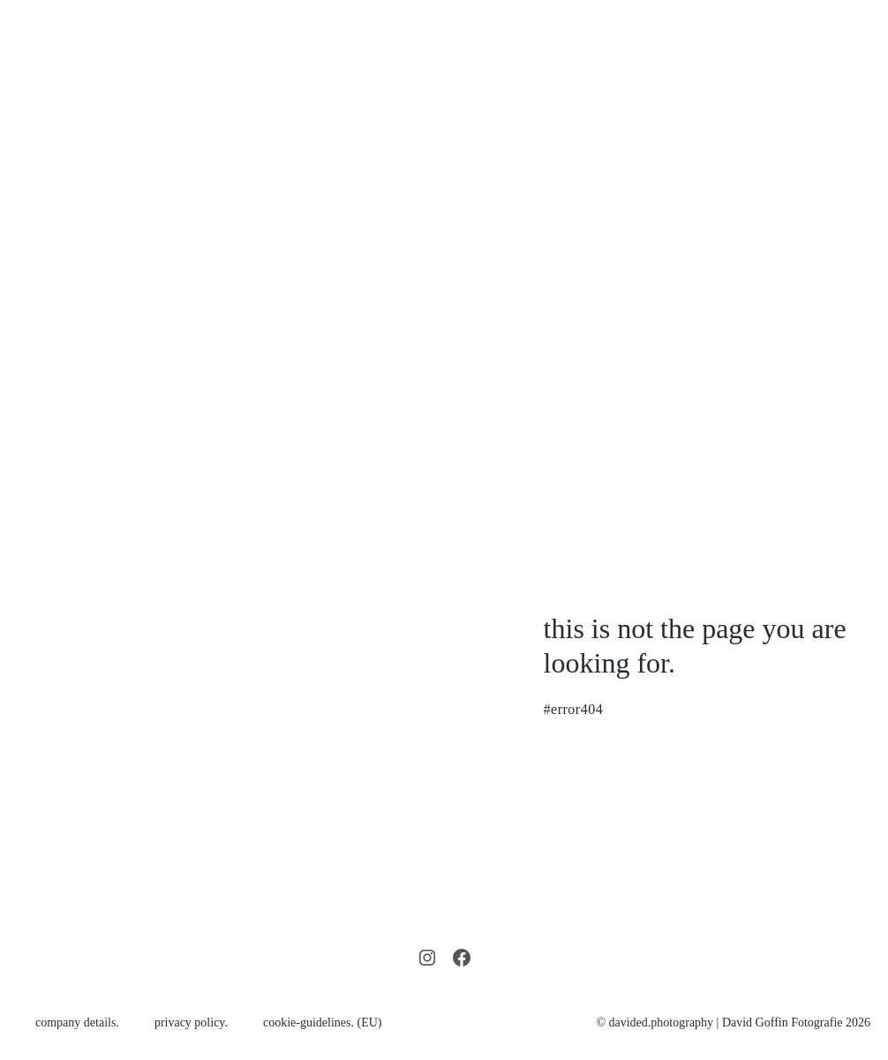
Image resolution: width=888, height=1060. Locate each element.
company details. (77, 1022)
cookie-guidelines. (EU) (322, 1022)
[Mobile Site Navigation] (863, 222)
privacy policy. (191, 1022)
